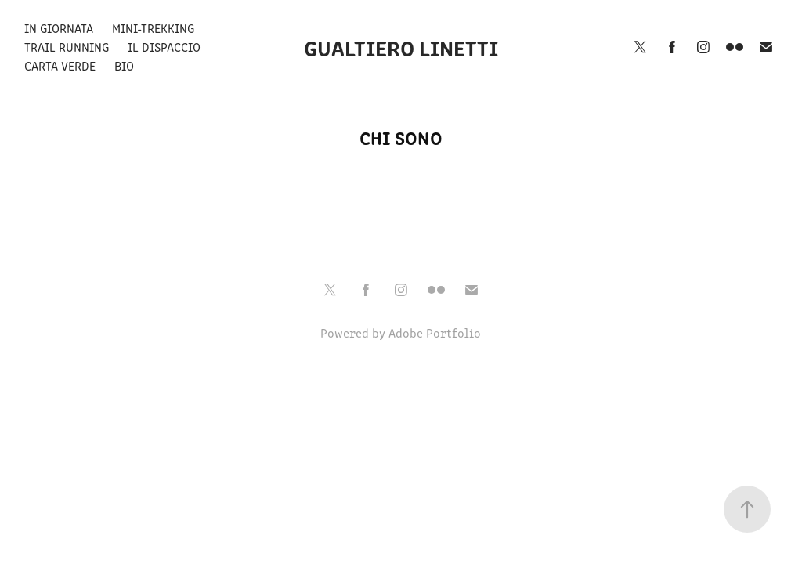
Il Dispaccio (164, 46)
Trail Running (66, 46)
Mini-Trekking (153, 28)
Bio (124, 65)
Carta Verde (60, 65)
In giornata (58, 28)
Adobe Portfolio (434, 332)
